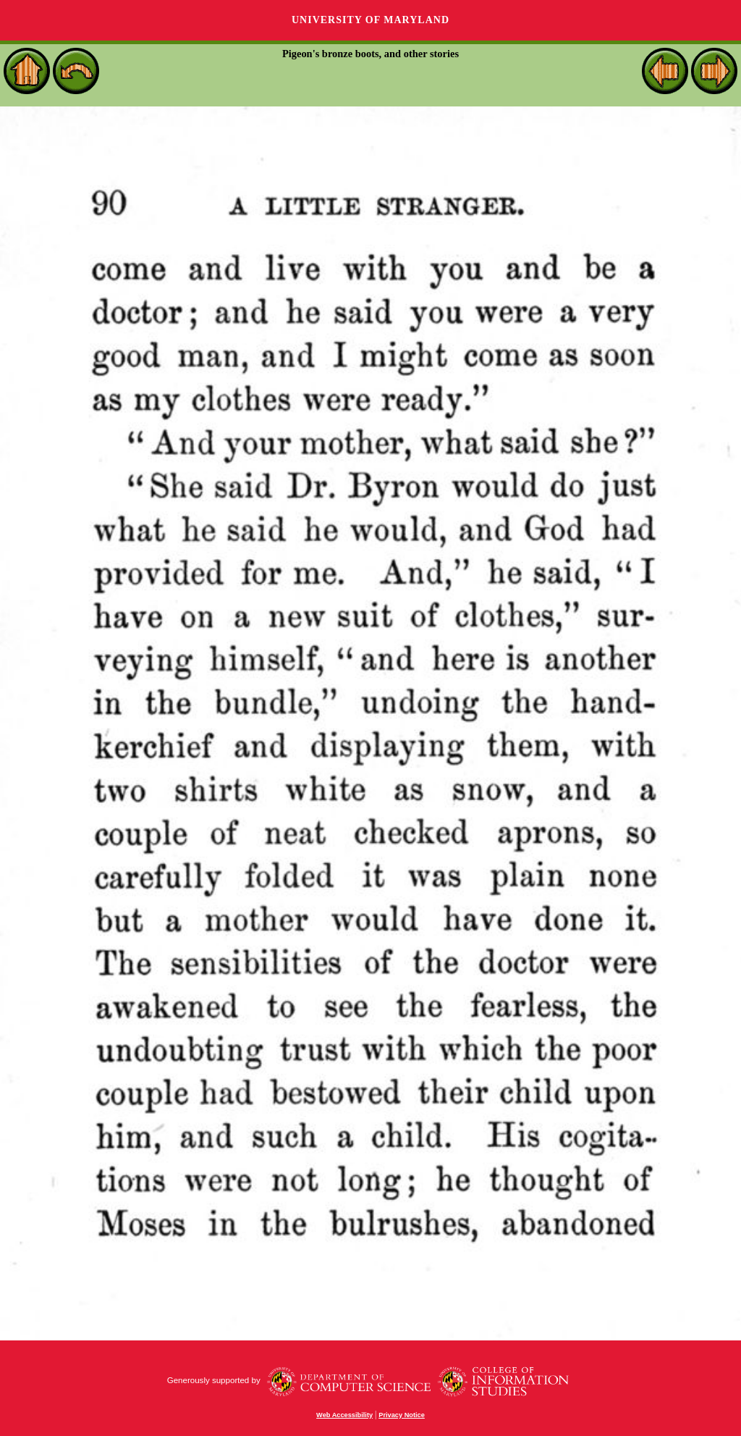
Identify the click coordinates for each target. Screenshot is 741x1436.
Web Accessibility (344, 1415)
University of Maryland (370, 19)
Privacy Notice (401, 1415)
